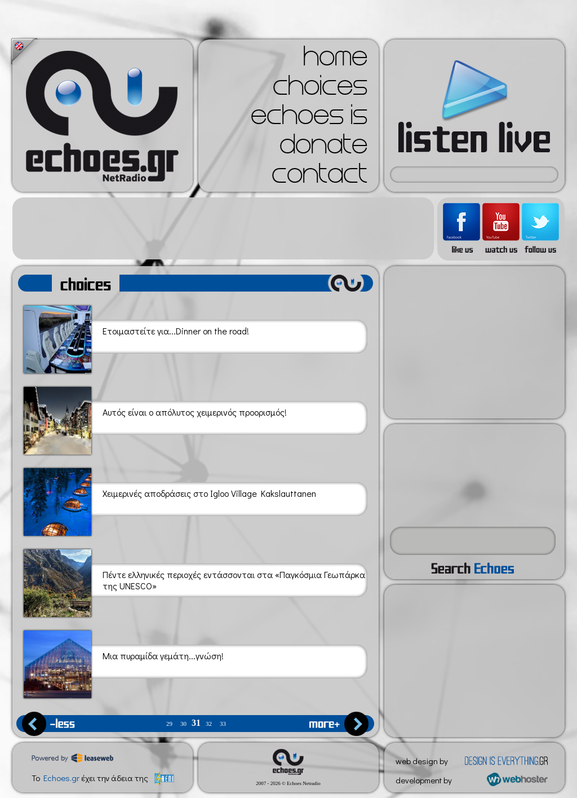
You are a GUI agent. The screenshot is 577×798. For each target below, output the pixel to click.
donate (323, 148)
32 (209, 724)
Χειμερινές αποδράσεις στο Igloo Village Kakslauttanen (170, 500)
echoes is (309, 118)
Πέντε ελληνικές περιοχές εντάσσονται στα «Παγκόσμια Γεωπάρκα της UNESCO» (194, 581)
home (335, 60)
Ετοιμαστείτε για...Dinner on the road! (136, 337)
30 (183, 724)
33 (223, 724)
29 (169, 724)
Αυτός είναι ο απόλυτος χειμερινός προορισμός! (155, 419)
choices (320, 89)
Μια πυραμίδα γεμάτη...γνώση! (124, 662)
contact (319, 177)
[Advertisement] (223, 228)
